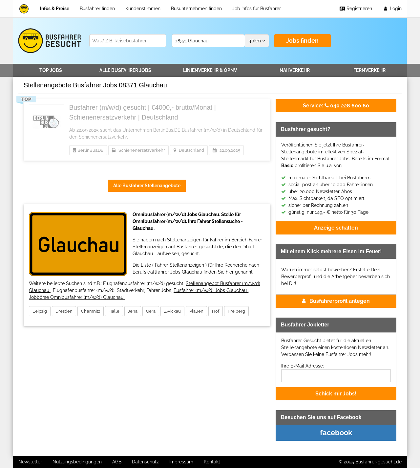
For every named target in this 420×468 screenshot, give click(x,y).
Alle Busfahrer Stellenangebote (146, 185)
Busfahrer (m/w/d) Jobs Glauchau (211, 290)
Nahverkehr (295, 70)
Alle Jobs (125, 70)
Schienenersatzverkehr (138, 150)
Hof (215, 311)
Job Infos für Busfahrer (256, 8)
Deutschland (189, 150)
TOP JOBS (50, 70)
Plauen (196, 311)
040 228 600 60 (336, 105)
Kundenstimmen (142, 8)
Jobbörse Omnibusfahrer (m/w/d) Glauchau (77, 297)
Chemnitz (90, 311)
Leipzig (39, 311)
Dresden (64, 311)
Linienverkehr (210, 70)
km (257, 40)
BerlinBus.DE (88, 150)
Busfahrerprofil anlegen (336, 301)
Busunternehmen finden (196, 8)
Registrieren (355, 8)
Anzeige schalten (336, 228)
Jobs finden (302, 40)
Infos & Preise (54, 8)
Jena (132, 311)
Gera (151, 311)
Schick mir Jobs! (335, 393)
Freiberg (236, 311)
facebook (336, 432)
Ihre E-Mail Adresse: (302, 365)
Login (392, 8)
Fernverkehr (369, 70)
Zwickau (172, 311)
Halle (114, 311)
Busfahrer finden (97, 8)
